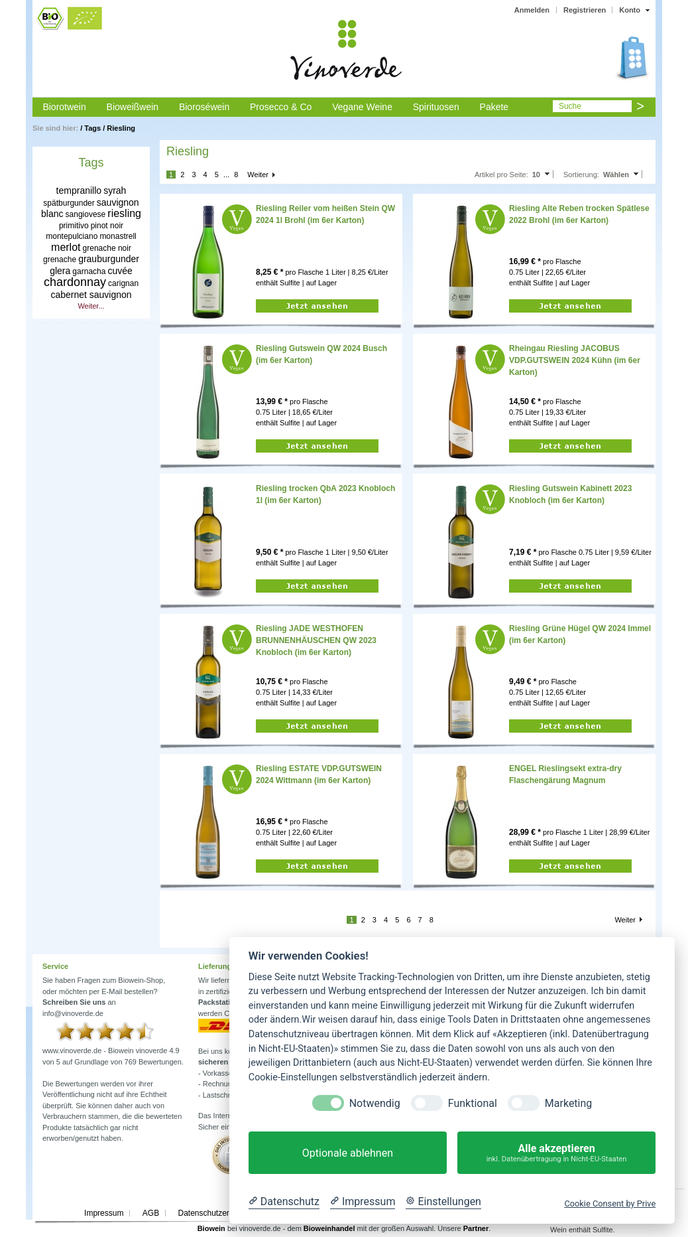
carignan (123, 283)
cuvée (119, 270)
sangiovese (86, 214)
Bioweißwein (133, 107)
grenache (59, 259)
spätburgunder (68, 203)
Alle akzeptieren (556, 1153)
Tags (92, 128)
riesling (124, 213)
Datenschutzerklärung (216, 1213)
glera (60, 270)
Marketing (568, 1103)
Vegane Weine (362, 107)
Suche (570, 106)
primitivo (74, 225)
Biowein (211, 1228)
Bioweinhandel (329, 1228)
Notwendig (374, 1103)
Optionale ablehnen (347, 1153)
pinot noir (107, 225)
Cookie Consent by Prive (610, 1203)
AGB (151, 1213)
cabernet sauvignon (90, 294)
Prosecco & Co (281, 107)
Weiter (257, 175)
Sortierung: (581, 175)
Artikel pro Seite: (501, 175)
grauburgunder (108, 259)
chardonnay (75, 282)
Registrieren (584, 10)
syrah (114, 190)
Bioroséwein (204, 107)
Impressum (103, 1213)
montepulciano (71, 236)
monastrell (117, 236)
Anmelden (531, 10)
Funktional (472, 1103)
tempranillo (78, 190)
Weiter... (91, 306)
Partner (476, 1228)
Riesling (121, 128)
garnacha (88, 271)
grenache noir (107, 248)
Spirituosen (436, 107)
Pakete (494, 107)
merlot (65, 247)
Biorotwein (64, 107)
